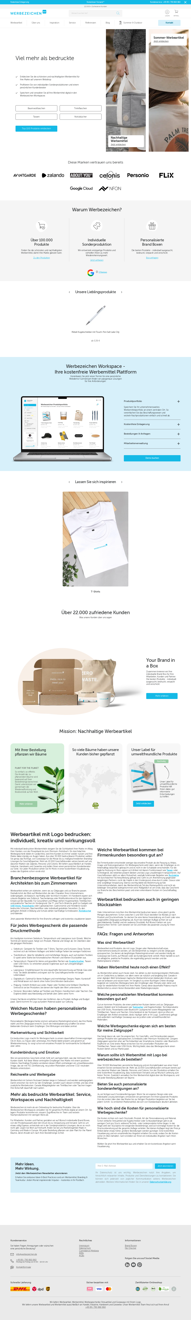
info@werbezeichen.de (26, 1254)
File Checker (130, 1248)
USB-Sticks (15, 906)
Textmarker (138, 1007)
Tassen (170, 870)
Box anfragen (152, 258)
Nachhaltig (161, 761)
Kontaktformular (23, 1267)
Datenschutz (85, 1248)
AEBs (81, 1253)
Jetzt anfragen (96, 260)
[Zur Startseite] (28, 12)
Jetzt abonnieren (165, 1166)
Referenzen (90, 23)
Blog (108, 23)
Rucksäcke (174, 875)
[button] (152, 401)
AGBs (81, 1256)
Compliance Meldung (89, 1251)
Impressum (84, 1246)
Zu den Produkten (41, 258)
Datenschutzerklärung (160, 1182)
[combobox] (92, 13)
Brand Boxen (131, 1246)
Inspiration (54, 23)
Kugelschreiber (76, 961)
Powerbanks (28, 906)
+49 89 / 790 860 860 (172, 2)
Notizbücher (85, 911)
